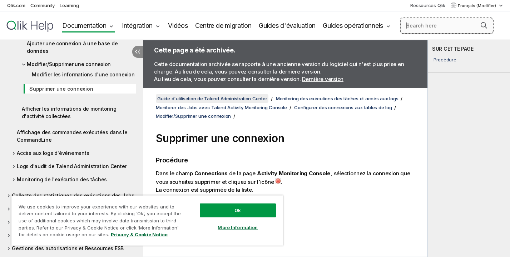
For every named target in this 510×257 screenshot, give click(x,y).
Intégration (137, 25)
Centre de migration (223, 25)
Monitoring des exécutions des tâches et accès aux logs (337, 98)
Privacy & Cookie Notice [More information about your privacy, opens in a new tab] (139, 234)
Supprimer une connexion (61, 89)
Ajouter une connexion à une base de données (72, 47)
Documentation (84, 25)
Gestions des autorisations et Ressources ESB (68, 248)
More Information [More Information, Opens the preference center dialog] (238, 227)
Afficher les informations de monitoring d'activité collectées (69, 112)
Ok (237, 210)
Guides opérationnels (353, 25)
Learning (69, 5)
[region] (147, 220)
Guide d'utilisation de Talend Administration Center (212, 98)
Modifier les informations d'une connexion (83, 74)
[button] (484, 25)
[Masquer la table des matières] (137, 52)
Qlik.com (16, 5)
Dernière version (322, 79)
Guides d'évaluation (287, 25)
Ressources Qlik (427, 5)
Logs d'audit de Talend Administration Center (72, 166)
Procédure (445, 59)
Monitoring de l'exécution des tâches (62, 179)
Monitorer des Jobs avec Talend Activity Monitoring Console (221, 107)
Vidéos (178, 25)
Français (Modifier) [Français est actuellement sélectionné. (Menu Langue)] (477, 5)
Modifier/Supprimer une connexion (69, 64)
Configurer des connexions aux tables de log (343, 107)
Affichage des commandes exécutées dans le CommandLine (72, 136)
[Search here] (447, 25)
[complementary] (469, 148)
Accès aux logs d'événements (53, 153)
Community (42, 5)
